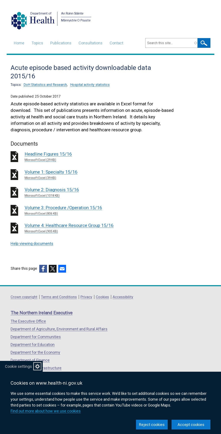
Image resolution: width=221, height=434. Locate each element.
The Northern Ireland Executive (42, 312)
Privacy (86, 297)
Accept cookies (191, 424)
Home (19, 43)
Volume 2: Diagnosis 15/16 (87, 192)
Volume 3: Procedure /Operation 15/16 (87, 210)
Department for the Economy (35, 352)
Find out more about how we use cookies (46, 411)
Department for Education (33, 344)
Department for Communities (36, 336)
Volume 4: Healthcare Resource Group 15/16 (87, 228)
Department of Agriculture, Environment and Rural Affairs (59, 329)
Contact (116, 43)
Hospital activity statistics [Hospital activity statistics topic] (90, 85)
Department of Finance (30, 360)
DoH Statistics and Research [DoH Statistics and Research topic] (45, 85)
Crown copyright (24, 297)
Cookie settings (18, 366)
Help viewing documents (32, 243)
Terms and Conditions (59, 297)
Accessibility (123, 297)
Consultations (91, 43)
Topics (37, 43)
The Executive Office (28, 321)
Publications (60, 43)
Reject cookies (152, 424)
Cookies (102, 297)
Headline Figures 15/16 (87, 156)
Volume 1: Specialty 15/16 (87, 174)
